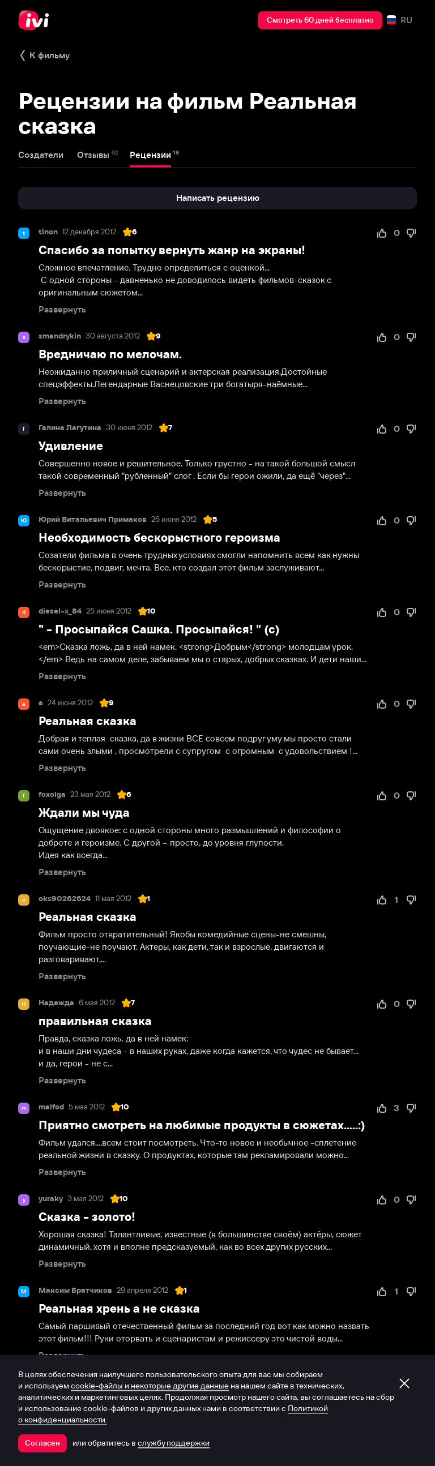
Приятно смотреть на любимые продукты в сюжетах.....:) (202, 1124)
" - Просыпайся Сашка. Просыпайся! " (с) (159, 629)
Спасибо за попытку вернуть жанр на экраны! (172, 249)
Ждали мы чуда (84, 812)
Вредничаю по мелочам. (110, 354)
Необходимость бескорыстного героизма (159, 537)
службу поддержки (174, 1442)
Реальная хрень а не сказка (119, 1308)
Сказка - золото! (87, 1216)
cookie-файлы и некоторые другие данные (150, 1385)
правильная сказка (95, 1020)
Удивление (71, 445)
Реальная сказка (88, 720)
